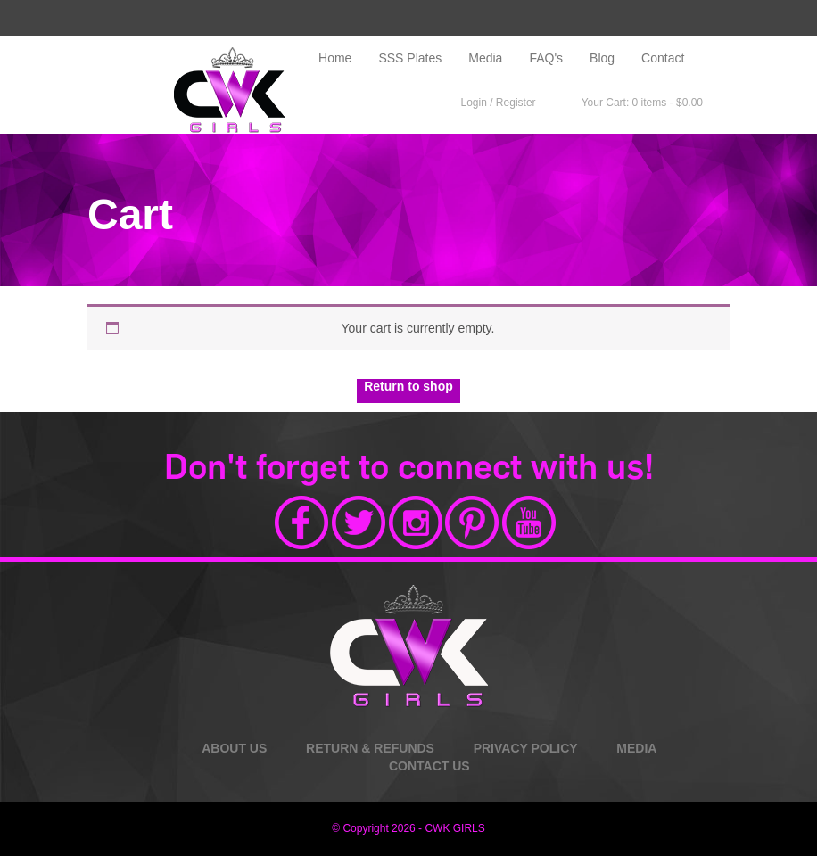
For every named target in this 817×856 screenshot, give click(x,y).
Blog (602, 58)
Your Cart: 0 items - (633, 103)
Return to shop (408, 386)
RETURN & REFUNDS (370, 748)
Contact (662, 58)
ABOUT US (234, 748)
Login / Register (489, 103)
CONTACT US (429, 766)
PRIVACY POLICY (526, 748)
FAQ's (546, 58)
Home (334, 58)
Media (485, 58)
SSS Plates (410, 58)
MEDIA (636, 748)
